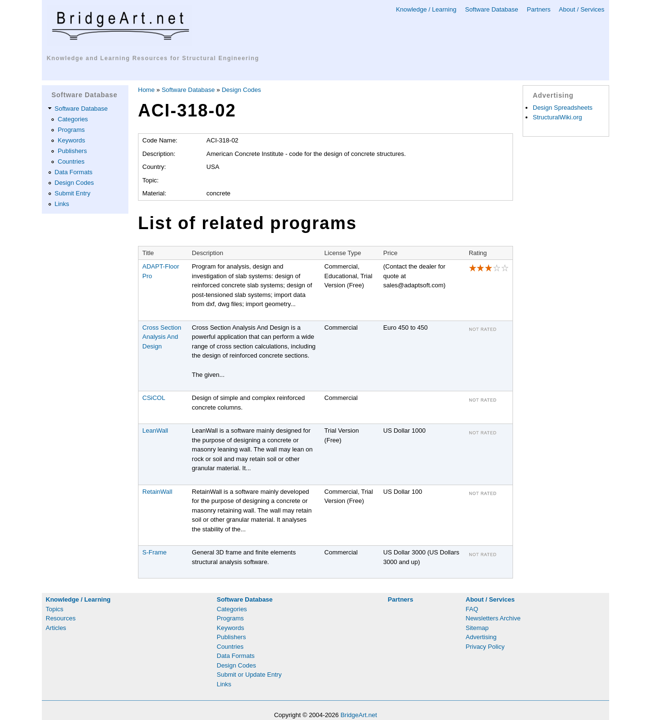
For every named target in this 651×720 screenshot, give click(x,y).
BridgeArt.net (358, 715)
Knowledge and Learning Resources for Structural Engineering (153, 58)
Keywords (71, 140)
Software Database (491, 9)
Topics (54, 609)
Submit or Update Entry (249, 674)
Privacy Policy (485, 646)
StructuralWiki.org (557, 117)
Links (62, 203)
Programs (71, 129)
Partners (539, 9)
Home (146, 89)
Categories (73, 119)
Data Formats (74, 172)
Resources (60, 618)
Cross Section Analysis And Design (161, 337)
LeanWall (155, 430)
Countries (71, 161)
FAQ (472, 609)
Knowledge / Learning (426, 9)
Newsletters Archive (493, 618)
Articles (56, 627)
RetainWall (157, 491)
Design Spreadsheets (562, 107)
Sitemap (477, 627)
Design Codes (74, 182)
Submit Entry (72, 193)
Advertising (481, 637)
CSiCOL (153, 397)
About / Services (581, 9)
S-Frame (154, 552)
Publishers (72, 150)
